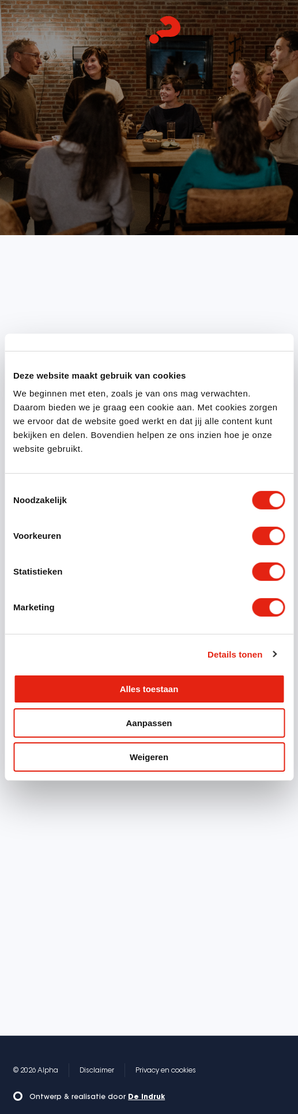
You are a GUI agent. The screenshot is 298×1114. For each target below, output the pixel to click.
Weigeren (149, 756)
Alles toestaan (149, 689)
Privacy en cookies (165, 1070)
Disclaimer (97, 1070)
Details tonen (235, 654)
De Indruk (146, 1097)
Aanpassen (149, 723)
